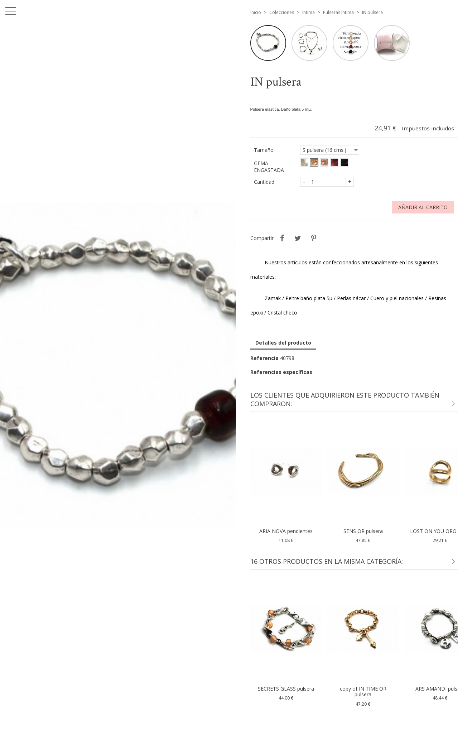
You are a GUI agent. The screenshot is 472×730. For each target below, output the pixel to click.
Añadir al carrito (423, 207)
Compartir (282, 238)
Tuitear (298, 238)
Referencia (264, 358)
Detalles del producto (283, 342)
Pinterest (314, 238)
